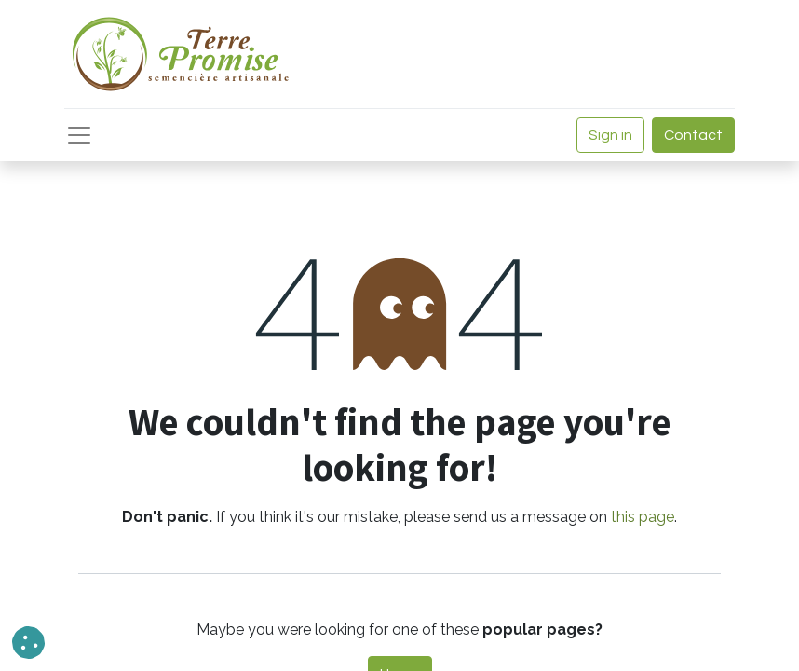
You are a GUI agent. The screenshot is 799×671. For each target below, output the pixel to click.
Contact (693, 135)
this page (642, 517)
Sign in (610, 135)
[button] (28, 642)
